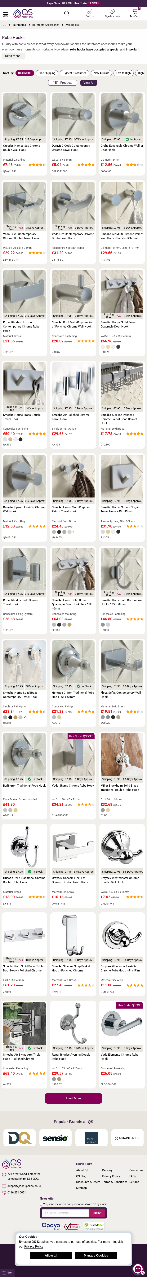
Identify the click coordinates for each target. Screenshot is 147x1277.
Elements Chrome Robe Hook (119, 1057)
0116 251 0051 (14, 1193)
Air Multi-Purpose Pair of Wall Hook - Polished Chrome (122, 236)
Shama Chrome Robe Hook (73, 785)
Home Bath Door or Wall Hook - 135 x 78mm (122, 602)
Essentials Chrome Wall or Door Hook (122, 148)
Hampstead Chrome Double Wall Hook (21, 148)
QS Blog (81, 1176)
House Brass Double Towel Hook (22, 417)
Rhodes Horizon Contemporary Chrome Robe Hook (21, 326)
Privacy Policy (111, 1176)
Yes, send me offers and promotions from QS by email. (75, 1204)
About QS (82, 1170)
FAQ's (132, 1176)
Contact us (136, 1170)
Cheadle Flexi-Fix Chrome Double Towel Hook (70, 880)
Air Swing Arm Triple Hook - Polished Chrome (21, 1057)
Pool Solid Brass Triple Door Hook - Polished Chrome (23, 968)
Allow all (51, 1255)
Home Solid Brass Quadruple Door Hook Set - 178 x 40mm (73, 604)
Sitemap (81, 1188)
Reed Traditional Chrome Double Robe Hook (24, 880)
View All (88, 83)
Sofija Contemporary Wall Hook (121, 695)
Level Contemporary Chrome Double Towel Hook (21, 236)
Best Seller (24, 72)
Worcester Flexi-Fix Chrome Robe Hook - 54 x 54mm (121, 968)
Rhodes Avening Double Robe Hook (71, 1057)
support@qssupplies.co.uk (22, 1186)
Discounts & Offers (88, 1182)
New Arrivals (101, 73)
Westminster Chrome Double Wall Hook (120, 880)
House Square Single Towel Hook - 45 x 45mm (120, 509)
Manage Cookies (96, 1255)
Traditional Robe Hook (24, 785)
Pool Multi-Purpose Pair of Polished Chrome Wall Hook (72, 324)
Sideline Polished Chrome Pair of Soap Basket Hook (119, 419)
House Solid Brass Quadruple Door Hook (118, 324)
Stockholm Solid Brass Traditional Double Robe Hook (120, 788)
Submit (97, 1212)
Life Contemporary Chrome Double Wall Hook (73, 236)
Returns (134, 1182)
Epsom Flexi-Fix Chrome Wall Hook (24, 509)
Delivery (107, 1170)
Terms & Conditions (114, 1182)
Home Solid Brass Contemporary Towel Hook (20, 695)
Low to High (123, 73)
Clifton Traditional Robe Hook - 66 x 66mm (73, 695)
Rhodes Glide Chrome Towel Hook (21, 602)
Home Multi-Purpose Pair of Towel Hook (71, 509)
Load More (73, 1098)
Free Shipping (46, 73)
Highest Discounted (75, 73)
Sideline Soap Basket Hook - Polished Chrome (71, 968)
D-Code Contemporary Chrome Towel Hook (71, 148)
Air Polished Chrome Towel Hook (71, 417)
